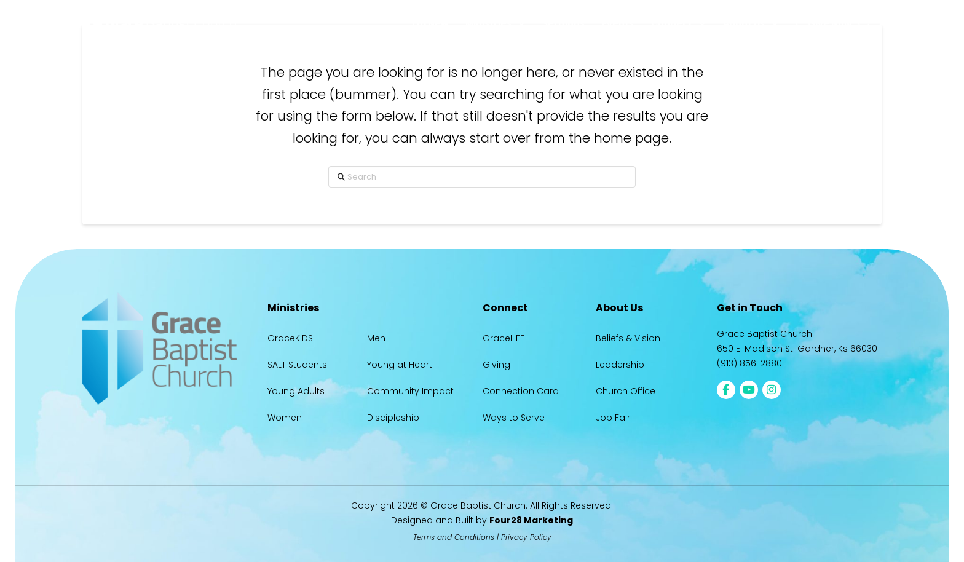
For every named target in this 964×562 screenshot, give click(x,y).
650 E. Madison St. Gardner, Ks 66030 (797, 348)
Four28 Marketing (531, 520)
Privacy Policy (526, 537)
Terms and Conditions (453, 537)
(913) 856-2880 (749, 363)
